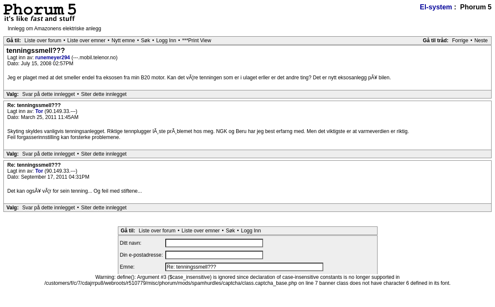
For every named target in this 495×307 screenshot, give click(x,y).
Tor (39, 111)
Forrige (460, 40)
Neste (481, 40)
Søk (145, 40)
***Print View (196, 40)
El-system (436, 7)
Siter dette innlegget (104, 94)
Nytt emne (123, 40)
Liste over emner (86, 40)
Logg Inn (166, 40)
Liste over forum (42, 40)
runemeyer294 (53, 58)
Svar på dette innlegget (48, 94)
